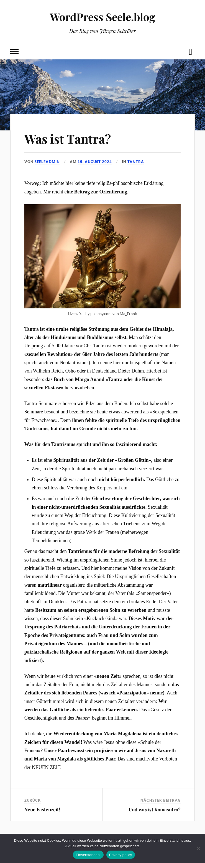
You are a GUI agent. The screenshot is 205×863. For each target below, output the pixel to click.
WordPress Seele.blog (102, 17)
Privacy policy (120, 855)
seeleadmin (47, 161)
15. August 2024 (95, 161)
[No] (198, 848)
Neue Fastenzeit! (42, 809)
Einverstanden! (88, 855)
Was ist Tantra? (67, 138)
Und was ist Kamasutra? (155, 809)
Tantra (135, 161)
